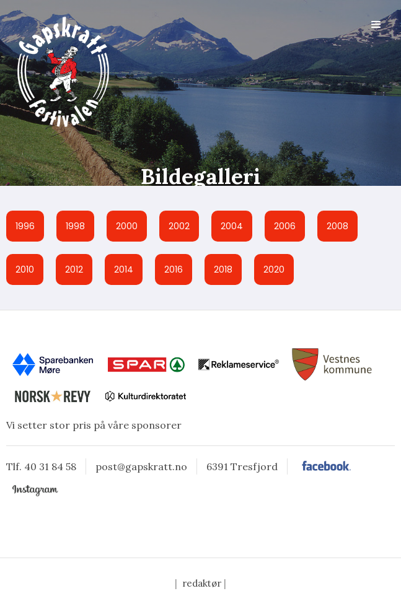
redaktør (201, 583)
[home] (59, 71)
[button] (376, 24)
